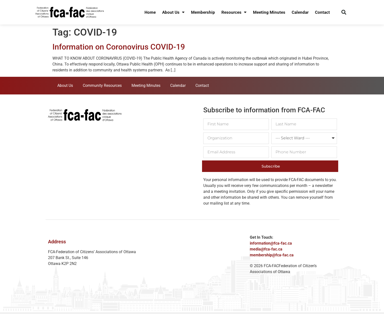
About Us (173, 12)
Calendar (300, 12)
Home (150, 12)
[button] (344, 12)
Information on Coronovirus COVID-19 (118, 47)
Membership (203, 12)
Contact (322, 12)
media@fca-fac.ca (266, 249)
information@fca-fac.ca (271, 243)
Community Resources (102, 85)
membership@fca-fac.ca (272, 255)
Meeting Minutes (269, 12)
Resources (234, 12)
